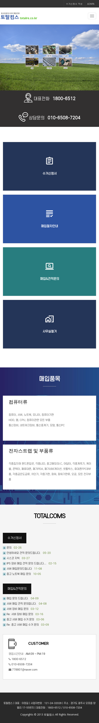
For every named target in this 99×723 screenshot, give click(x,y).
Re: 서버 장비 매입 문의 (20, 614)
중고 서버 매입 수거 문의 (20, 619)
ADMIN (90, 3)
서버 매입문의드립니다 (19, 568)
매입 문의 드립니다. (17, 598)
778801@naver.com (24, 669)
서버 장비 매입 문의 (17, 609)
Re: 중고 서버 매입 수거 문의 (23, 624)
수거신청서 (15, 538)
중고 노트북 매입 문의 (19, 574)
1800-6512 (18, 659)
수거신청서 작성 (74, 3)
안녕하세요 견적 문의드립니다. (24, 553)
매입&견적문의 (17, 589)
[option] (49, 57)
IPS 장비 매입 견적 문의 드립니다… (26, 563)
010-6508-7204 (21, 664)
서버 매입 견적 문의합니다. (22, 603)
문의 (9, 547)
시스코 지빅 (13, 558)
